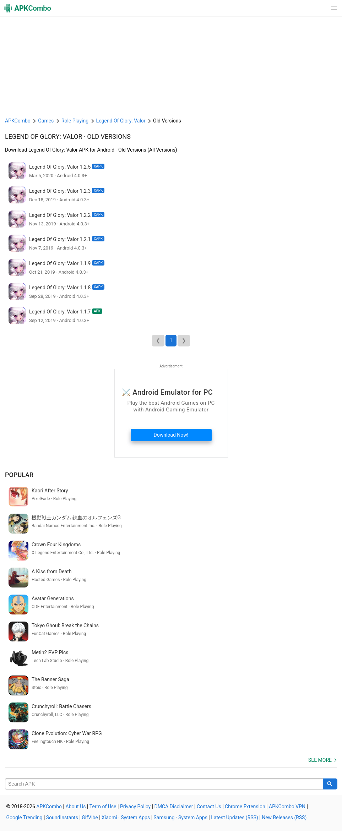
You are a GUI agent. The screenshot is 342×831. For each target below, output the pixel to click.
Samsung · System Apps (180, 817)
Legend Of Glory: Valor (43, 136)
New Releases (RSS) (284, 817)
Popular (19, 475)
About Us (75, 806)
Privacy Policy (135, 806)
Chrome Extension (245, 806)
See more (320, 760)
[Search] (330, 784)
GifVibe (90, 817)
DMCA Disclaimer (173, 806)
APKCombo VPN (287, 806)
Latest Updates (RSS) (234, 817)
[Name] (164, 784)
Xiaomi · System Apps (126, 817)
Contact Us (209, 806)
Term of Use (102, 806)
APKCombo (18, 121)
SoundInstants (62, 817)
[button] (319, 8)
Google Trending (24, 817)
